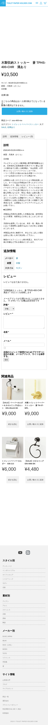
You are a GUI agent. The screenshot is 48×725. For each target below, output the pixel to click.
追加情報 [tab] (14, 136)
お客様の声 (6, 680)
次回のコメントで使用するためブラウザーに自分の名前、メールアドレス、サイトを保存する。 (23, 354)
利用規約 (6, 713)
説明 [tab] (5, 136)
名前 (6, 332)
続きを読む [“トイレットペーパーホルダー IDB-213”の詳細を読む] (12, 480)
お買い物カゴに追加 (25, 111)
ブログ (5, 684)
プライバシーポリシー (10, 705)
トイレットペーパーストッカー (25, 124)
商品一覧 (6, 697)
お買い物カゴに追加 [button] (35, 424)
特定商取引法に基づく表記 (12, 709)
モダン (19, 268)
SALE (3, 127)
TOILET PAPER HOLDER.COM (19, 3)
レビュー (8, 314)
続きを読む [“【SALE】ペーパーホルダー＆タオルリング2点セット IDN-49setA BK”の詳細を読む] (12, 424)
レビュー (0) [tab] (27, 136)
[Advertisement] (24, 516)
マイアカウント (8, 688)
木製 (18, 263)
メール (7, 341)
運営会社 (6, 701)
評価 (6, 305)
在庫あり (11, 127)
